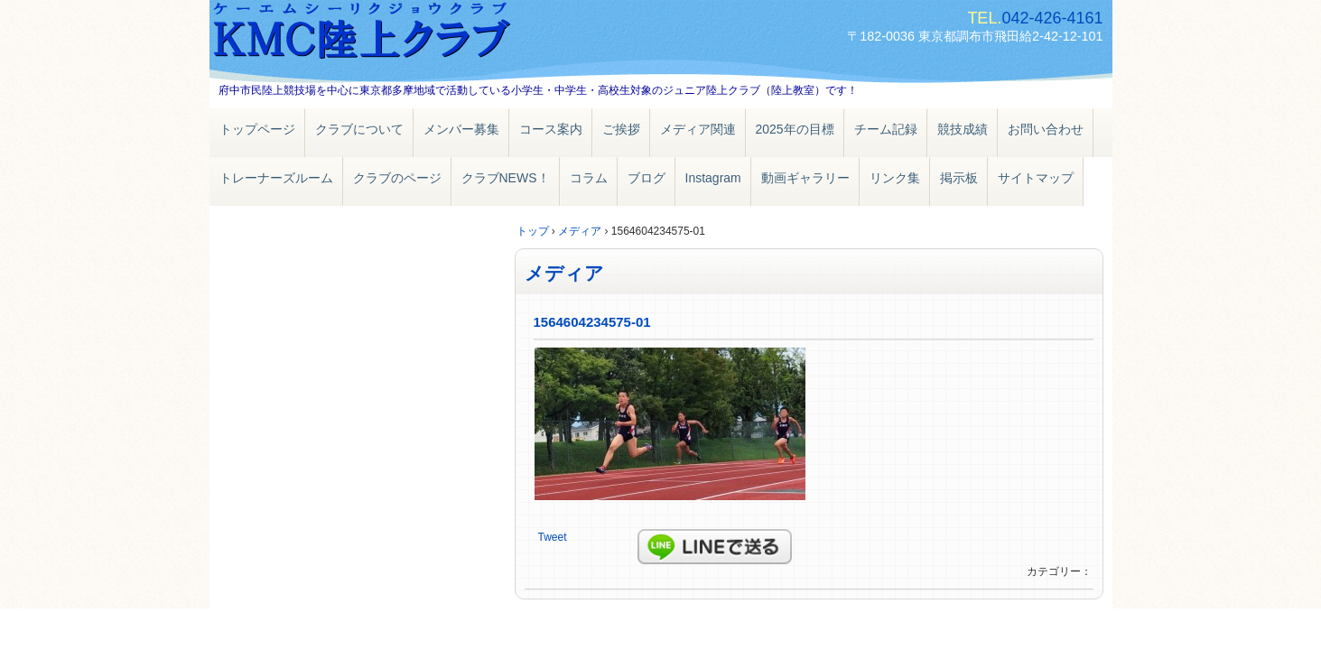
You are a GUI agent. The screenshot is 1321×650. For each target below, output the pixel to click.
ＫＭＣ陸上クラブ (417, 34)
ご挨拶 (621, 129)
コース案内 (550, 129)
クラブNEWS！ (505, 178)
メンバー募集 (461, 129)
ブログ (646, 178)
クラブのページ (397, 178)
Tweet (552, 537)
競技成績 (962, 129)
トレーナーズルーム (276, 178)
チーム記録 (885, 129)
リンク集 (895, 178)
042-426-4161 (1051, 18)
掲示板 (959, 178)
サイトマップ (1036, 178)
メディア (564, 273)
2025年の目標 (795, 129)
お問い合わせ (1046, 129)
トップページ (257, 129)
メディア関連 (698, 129)
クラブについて (359, 129)
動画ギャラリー (805, 178)
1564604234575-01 (592, 322)
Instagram (713, 178)
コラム (589, 178)
